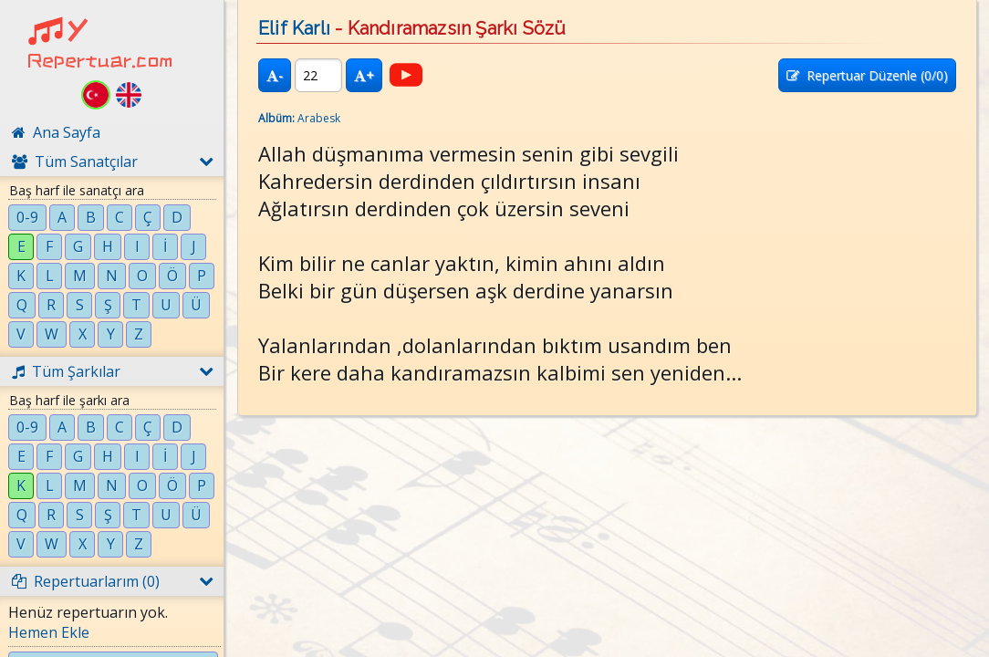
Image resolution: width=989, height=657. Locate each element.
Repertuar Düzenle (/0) (867, 75)
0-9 (27, 217)
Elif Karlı (294, 28)
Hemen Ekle (48, 632)
